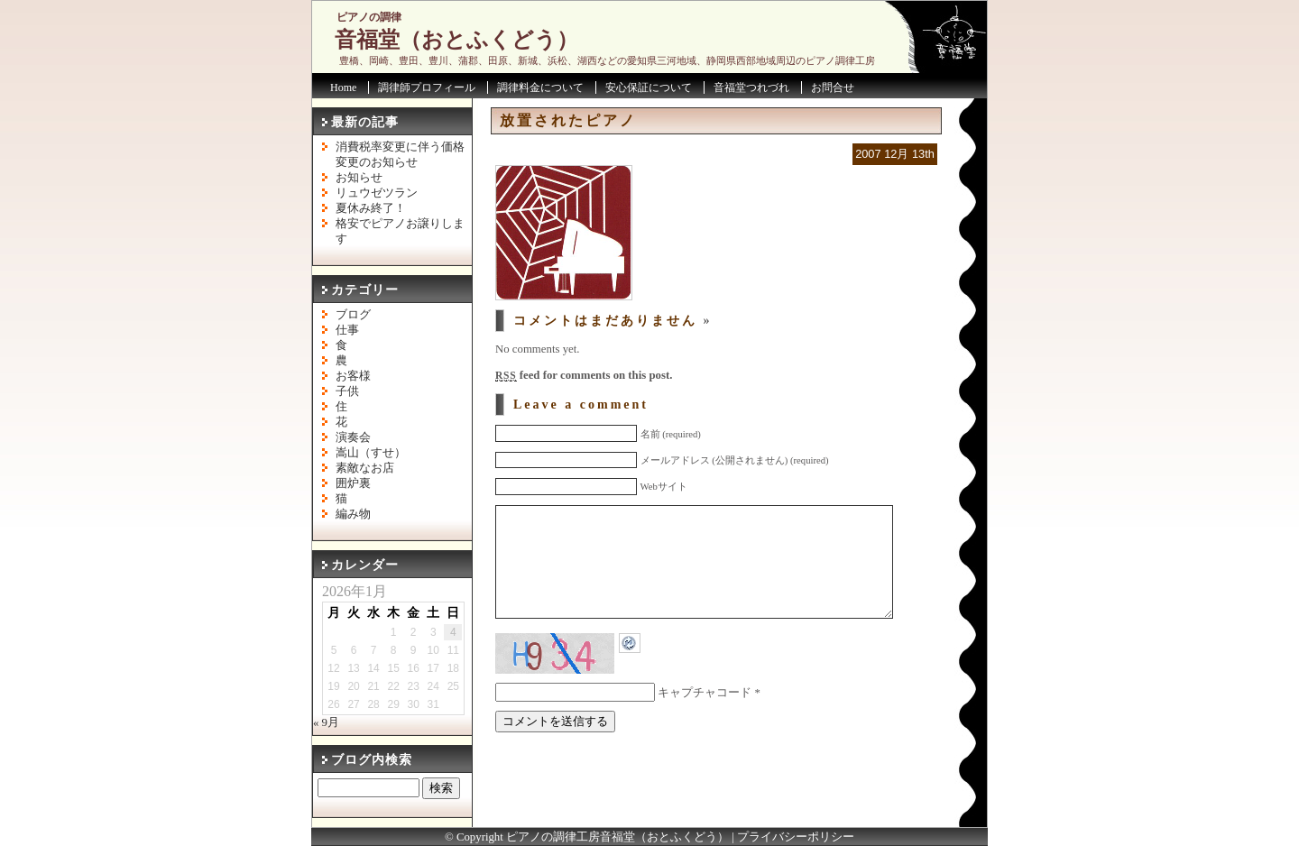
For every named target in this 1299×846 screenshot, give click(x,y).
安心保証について (648, 87)
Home (343, 87)
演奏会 (353, 437)
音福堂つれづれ (751, 87)
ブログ (353, 314)
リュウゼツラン (377, 193)
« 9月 (326, 722)
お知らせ (359, 177)
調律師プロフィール (426, 87)
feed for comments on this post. (583, 375)
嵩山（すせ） (371, 452)
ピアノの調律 (368, 17)
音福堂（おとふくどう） (456, 39)
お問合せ (832, 87)
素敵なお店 (365, 468)
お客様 (353, 376)
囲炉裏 (353, 483)
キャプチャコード (704, 719)
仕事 (347, 330)
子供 (347, 391)
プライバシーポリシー (795, 837)
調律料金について (540, 87)
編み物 (353, 514)
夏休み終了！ (371, 208)
